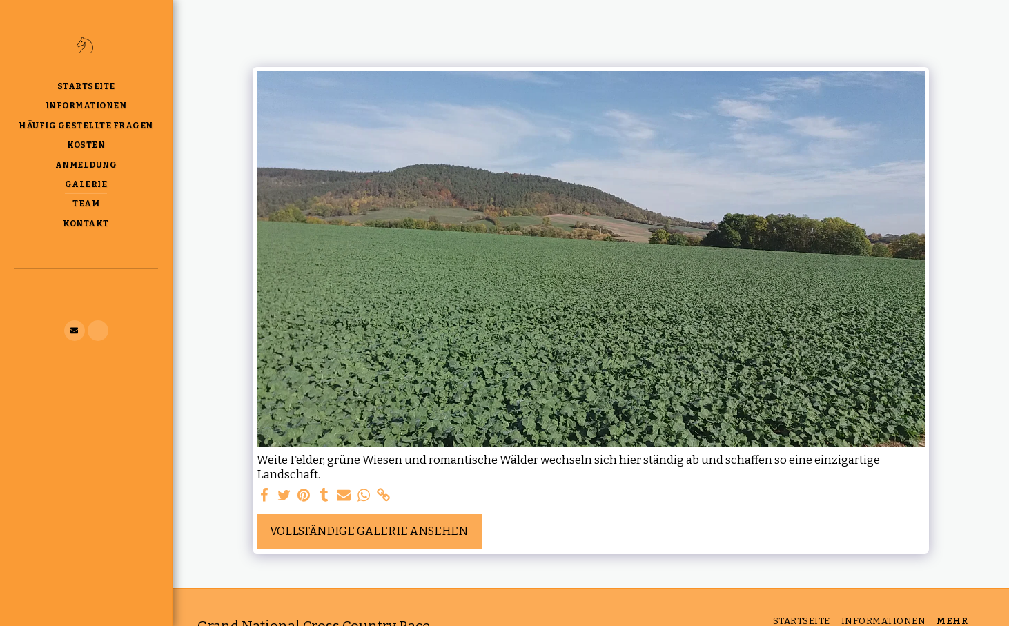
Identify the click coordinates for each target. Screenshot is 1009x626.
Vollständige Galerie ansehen (369, 531)
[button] (74, 330)
